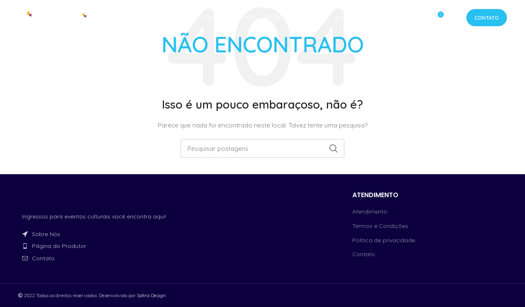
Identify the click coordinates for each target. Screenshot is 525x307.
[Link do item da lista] (95, 234)
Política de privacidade (383, 240)
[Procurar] (262, 148)
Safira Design (151, 295)
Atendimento (369, 211)
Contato (487, 18)
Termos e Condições (380, 226)
